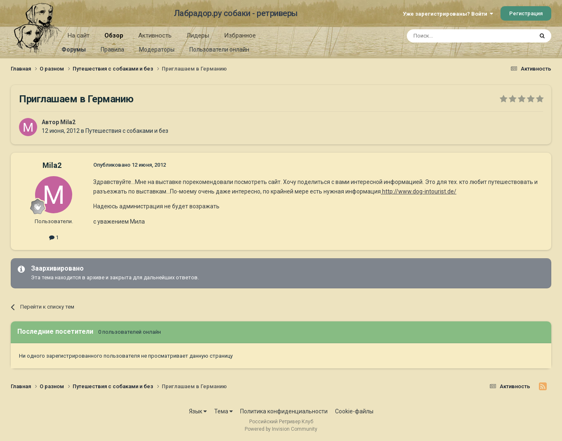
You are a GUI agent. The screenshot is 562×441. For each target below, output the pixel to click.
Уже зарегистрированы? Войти (448, 14)
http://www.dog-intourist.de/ (418, 191)
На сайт (79, 35)
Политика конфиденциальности (284, 411)
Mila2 (68, 122)
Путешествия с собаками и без (126, 130)
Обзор (113, 38)
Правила (112, 49)
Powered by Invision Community (281, 429)
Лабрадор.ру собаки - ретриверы (236, 13)
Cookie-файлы (354, 411)
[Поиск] (451, 35)
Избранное (240, 35)
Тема (223, 411)
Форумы (73, 49)
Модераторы (157, 49)
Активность (155, 35)
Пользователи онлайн (219, 49)
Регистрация (526, 13)
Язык (198, 411)
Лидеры (198, 35)
